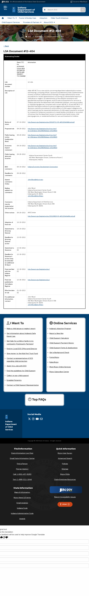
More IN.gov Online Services (60, 364)
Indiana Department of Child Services (37, 8)
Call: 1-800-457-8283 (22, 472)
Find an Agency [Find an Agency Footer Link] (22, 467)
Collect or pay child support (18, 373)
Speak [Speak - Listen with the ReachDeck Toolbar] (65, 502)
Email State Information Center (22, 456)
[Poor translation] (5, 535)
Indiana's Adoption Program (60, 325)
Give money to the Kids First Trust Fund (22, 350)
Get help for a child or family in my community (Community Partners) (20, 339)
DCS (29, 33)
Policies (65, 461)
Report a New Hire (56, 330)
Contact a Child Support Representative (23, 383)
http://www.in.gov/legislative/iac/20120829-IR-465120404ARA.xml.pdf (51, 212)
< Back (6, 42)
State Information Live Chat (22, 451)
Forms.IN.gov (54, 354)
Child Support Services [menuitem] (11, 18)
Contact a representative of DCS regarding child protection (20, 357)
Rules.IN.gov (54, 359)
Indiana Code (22, 506)
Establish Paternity (14, 378)
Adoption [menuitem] (43, 14)
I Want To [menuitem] (12, 14)
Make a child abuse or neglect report (21, 325)
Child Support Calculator (59, 335)
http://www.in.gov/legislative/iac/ (39, 265)
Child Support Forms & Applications (63, 344)
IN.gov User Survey (65, 451)
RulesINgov (39, 33)
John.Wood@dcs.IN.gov (35, 192)
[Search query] (75, 8)
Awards (22, 516)
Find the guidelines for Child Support (21, 368)
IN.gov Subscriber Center (59, 369)
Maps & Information (22, 490)
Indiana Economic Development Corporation (43, 163)
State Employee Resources (65, 477)
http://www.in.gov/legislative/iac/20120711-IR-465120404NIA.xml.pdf (51, 118)
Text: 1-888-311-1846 (22, 477)
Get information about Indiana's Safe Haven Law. (21, 331)
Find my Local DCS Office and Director (22, 345)
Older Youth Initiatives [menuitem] (59, 14)
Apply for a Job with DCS (17, 363)
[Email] (41, 416)
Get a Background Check (59, 349)
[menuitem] (2, 14)
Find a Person (22, 461)
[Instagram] (33, 416)
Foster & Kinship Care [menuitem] (27, 14)
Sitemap (65, 467)
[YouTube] (37, 416)
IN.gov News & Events (22, 495)
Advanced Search (65, 456)
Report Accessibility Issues (65, 495)
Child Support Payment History (61, 340)
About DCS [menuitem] (49, 18)
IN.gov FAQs (65, 472)
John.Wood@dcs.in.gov (35, 176)
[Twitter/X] (29, 416)
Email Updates (22, 501)
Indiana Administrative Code (22, 511)
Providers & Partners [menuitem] (32, 18)
